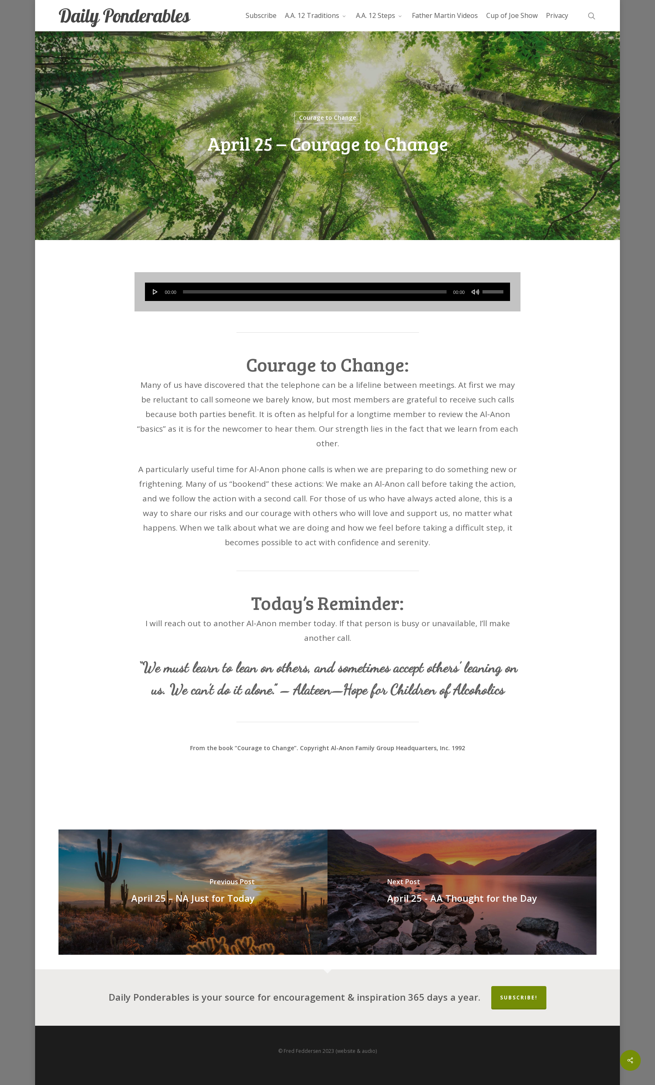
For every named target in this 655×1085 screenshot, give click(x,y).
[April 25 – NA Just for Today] (193, 892)
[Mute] (475, 292)
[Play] (155, 292)
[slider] (315, 291)
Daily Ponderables (124, 15)
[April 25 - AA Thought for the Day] (462, 892)
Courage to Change (327, 117)
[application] (327, 292)
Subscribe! (519, 997)
